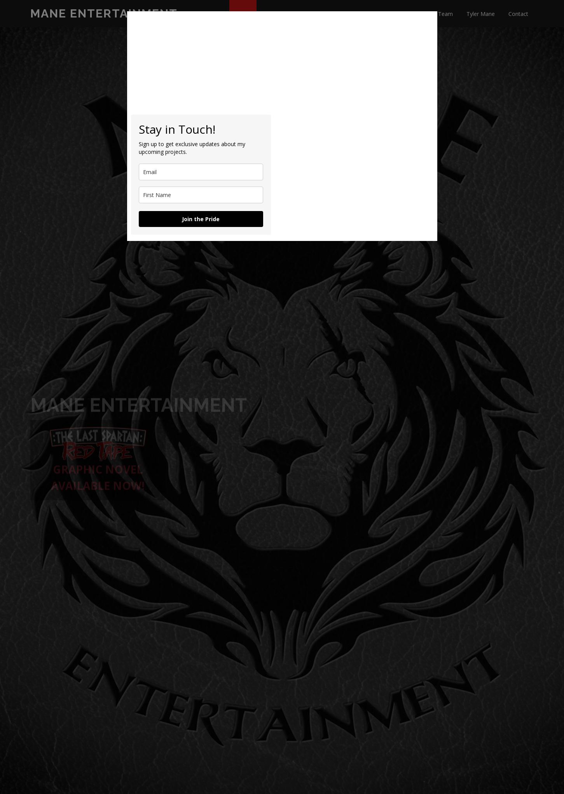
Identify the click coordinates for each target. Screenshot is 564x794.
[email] (201, 172)
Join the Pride (201, 219)
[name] (201, 195)
